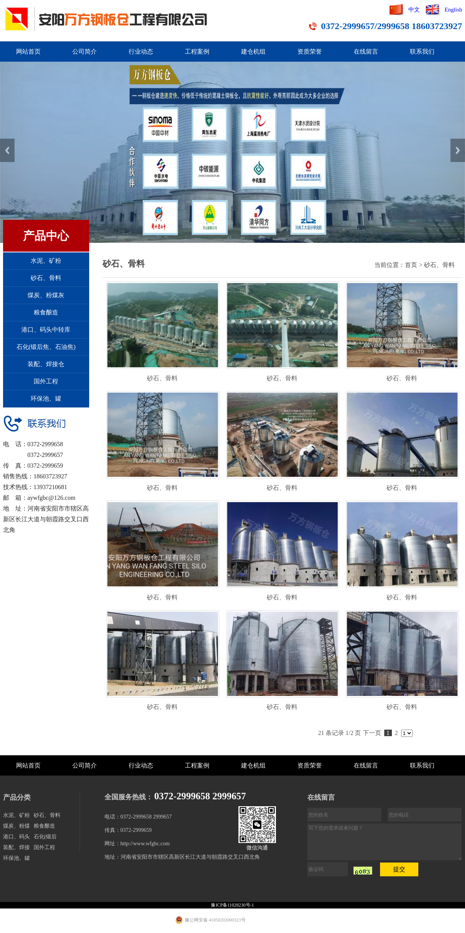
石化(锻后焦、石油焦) (46, 347)
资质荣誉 (309, 51)
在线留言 (366, 51)
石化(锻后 (45, 837)
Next (457, 150)
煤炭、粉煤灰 (46, 295)
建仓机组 (253, 51)
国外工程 (46, 381)
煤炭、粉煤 (16, 826)
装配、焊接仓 (46, 364)
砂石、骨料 (46, 278)
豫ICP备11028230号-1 (232, 905)
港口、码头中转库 (45, 329)
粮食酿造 (46, 312)
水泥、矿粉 (46, 260)
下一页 (372, 733)
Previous (7, 150)
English (453, 10)
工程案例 (197, 51)
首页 (411, 265)
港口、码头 (16, 837)
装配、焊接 (16, 847)
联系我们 (422, 51)
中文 (414, 10)
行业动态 (141, 51)
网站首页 (28, 51)
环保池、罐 (46, 398)
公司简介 (84, 51)
